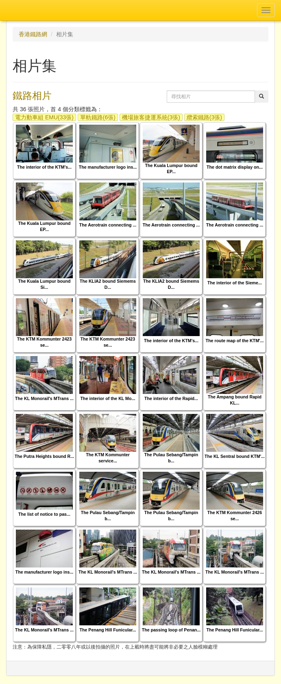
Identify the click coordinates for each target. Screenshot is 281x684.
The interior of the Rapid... (171, 398)
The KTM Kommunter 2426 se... (234, 515)
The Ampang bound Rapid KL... (234, 399)
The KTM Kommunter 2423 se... (44, 342)
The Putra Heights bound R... (44, 456)
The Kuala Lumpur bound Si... (44, 284)
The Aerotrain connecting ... (108, 224)
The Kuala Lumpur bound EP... (171, 168)
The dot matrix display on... (235, 167)
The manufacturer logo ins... (108, 167)
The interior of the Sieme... (234, 282)
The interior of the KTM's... (44, 167)
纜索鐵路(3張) (204, 117)
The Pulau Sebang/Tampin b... (171, 457)
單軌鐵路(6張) (97, 117)
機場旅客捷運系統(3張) (151, 117)
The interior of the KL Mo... (108, 398)
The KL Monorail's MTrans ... (44, 398)
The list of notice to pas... (44, 514)
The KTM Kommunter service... (108, 457)
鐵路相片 (32, 95)
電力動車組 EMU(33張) (44, 117)
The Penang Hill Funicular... (107, 629)
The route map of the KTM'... (235, 340)
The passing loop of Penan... (171, 629)
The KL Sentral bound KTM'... (235, 456)
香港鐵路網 (33, 34)
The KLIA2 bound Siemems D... (108, 284)
